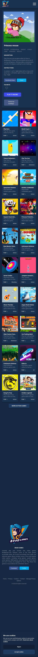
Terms (5, 616)
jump (5, 51)
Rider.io (24, 401)
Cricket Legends (27, 430)
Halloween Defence (28, 284)
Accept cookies (19, 652)
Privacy (10, 616)
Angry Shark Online (28, 342)
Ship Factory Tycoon (10, 372)
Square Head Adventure (11, 255)
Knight (23, 49)
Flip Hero (6, 166)
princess (12, 51)
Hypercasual (14, 49)
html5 (29, 49)
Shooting (14, 320)
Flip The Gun (26, 196)
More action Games (19, 443)
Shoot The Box (8, 342)
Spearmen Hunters (10, 225)
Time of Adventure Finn (11, 196)
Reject (19, 647)
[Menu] (34, 4)
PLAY (5, 173)
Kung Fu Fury (8, 430)
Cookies (16, 616)
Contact (22, 616)
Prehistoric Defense (10, 401)
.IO (33, 408)
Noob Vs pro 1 (26, 166)
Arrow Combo (8, 313)
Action (6, 49)
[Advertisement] (19, 127)
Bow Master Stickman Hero (12, 284)
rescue (19, 51)
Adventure (31, 202)
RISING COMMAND (28, 225)
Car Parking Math (27, 372)
